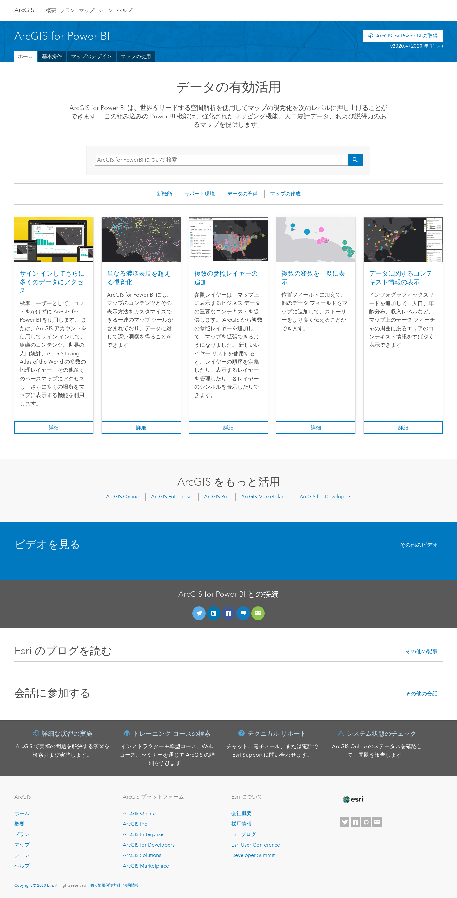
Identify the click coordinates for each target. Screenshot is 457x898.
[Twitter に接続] (199, 613)
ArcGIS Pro (216, 496)
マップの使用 (136, 56)
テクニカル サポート (277, 734)
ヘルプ (124, 10)
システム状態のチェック (381, 734)
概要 (51, 10)
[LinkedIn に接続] (214, 613)
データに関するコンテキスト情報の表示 (401, 278)
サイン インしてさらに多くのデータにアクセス (52, 282)
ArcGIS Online (122, 496)
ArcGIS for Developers (325, 496)
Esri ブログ (243, 834)
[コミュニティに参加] (243, 613)
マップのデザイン (91, 56)
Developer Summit (253, 855)
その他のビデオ (419, 545)
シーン (105, 10)
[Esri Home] (353, 799)
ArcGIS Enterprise (171, 496)
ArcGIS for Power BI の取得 (407, 36)
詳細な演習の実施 (67, 734)
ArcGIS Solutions (142, 855)
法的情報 (131, 885)
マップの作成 (285, 194)
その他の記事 (421, 651)
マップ (86, 10)
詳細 (54, 428)
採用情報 (241, 824)
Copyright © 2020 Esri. (34, 885)
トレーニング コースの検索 (172, 734)
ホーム (25, 56)
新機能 (164, 194)
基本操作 (52, 56)
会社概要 (241, 813)
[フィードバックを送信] (258, 613)
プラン (67, 10)
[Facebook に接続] (228, 613)
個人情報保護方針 (105, 885)
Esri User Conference (255, 845)
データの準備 (242, 194)
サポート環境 (199, 194)
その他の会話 (421, 693)
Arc (24, 10)
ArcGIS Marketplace (264, 496)
